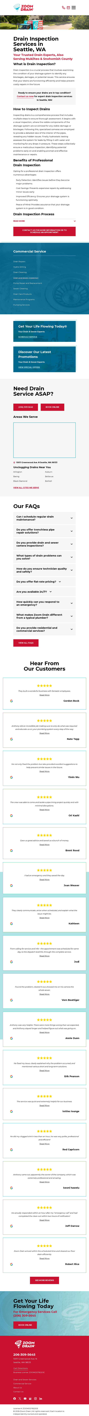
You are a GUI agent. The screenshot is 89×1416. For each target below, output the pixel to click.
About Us (17, 1388)
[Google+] (30, 1398)
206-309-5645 (24, 1355)
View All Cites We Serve (26, 488)
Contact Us (18, 1392)
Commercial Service (22, 1384)
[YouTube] (25, 1398)
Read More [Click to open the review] (44, 695)
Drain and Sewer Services (24, 1380)
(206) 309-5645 (25, 407)
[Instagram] (35, 1398)
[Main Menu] (74, 8)
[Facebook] (14, 1398)
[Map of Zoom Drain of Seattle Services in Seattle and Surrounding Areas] (44, 440)
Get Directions (20, 1368)
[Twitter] (20, 1398)
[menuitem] (44, 261)
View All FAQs (26, 643)
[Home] (23, 8)
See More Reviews (44, 1280)
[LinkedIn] (40, 1398)
